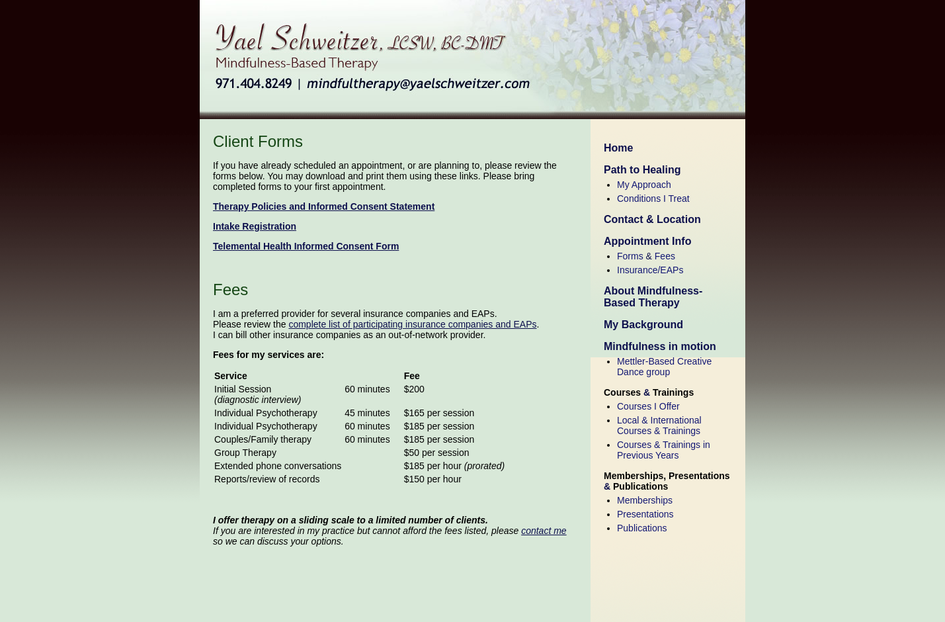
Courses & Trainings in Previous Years (663, 450)
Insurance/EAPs (650, 270)
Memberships (645, 500)
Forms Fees (646, 256)
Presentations (645, 514)
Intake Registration (254, 226)
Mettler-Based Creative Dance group (664, 366)
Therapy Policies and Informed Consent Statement (323, 206)
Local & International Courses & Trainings (659, 425)
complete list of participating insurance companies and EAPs (412, 324)
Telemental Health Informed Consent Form (306, 246)
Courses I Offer (648, 406)
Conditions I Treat (653, 198)
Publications (642, 528)
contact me (543, 530)
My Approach (644, 184)
